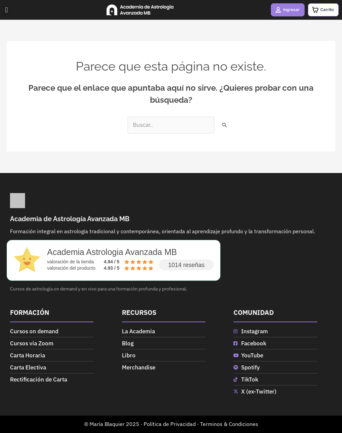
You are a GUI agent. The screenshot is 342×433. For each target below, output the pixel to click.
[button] (6, 9)
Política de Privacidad (170, 424)
